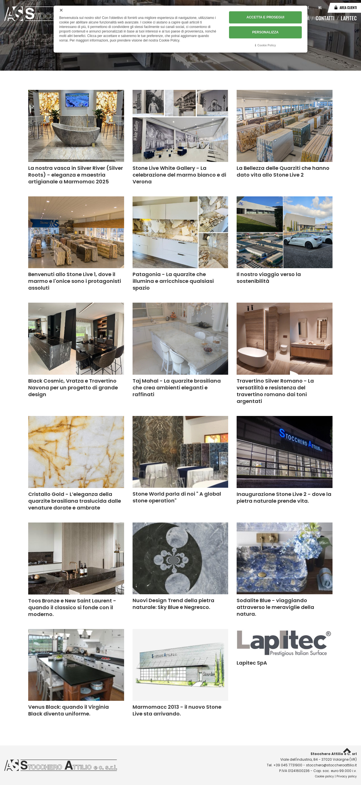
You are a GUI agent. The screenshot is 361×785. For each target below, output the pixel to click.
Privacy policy (346, 776)
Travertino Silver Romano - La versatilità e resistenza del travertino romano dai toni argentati (275, 391)
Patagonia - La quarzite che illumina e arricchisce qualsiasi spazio (173, 281)
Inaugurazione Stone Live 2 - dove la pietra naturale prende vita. (284, 497)
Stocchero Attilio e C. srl (334, 753)
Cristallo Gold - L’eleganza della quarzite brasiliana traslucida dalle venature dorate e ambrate (74, 501)
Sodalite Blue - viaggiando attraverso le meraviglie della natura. (275, 607)
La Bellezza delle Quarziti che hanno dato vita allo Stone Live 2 (283, 171)
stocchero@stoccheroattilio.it (331, 765)
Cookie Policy (266, 45)
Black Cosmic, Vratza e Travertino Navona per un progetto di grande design (73, 387)
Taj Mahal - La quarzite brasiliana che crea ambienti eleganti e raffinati (177, 387)
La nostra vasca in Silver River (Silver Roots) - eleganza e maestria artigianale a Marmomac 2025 (75, 174)
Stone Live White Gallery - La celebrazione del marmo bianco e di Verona (179, 174)
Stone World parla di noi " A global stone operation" (177, 497)
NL (320, 7)
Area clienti (348, 7)
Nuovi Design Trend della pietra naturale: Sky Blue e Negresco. (173, 604)
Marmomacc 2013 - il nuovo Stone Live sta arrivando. (177, 710)
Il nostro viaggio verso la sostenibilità (269, 278)
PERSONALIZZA (265, 32)
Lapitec (349, 18)
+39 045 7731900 (287, 765)
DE (308, 7)
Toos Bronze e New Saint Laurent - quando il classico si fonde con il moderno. (72, 607)
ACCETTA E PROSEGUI (265, 17)
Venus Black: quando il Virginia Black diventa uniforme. (68, 710)
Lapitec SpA (252, 662)
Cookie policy (324, 776)
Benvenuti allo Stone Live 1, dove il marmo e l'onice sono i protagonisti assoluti (74, 281)
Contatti (325, 18)
